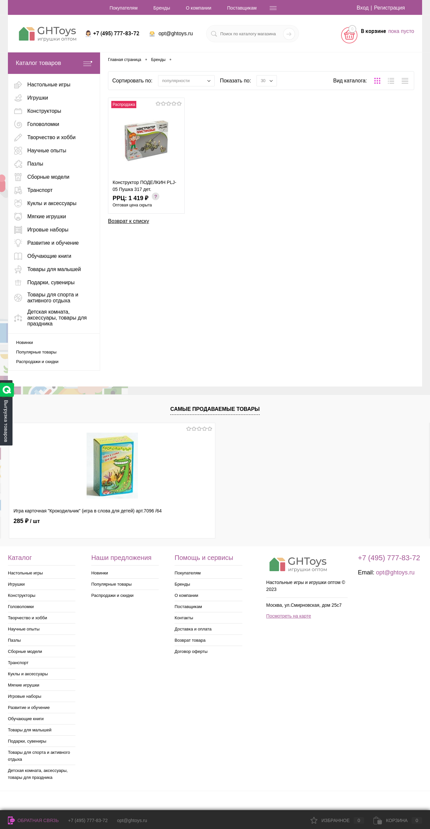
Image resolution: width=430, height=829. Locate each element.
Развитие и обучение (29, 707)
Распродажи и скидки (37, 361)
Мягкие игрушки (23, 685)
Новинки (24, 342)
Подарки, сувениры (27, 741)
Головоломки (21, 606)
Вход (362, 8)
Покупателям (124, 8)
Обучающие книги (25, 718)
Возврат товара (190, 640)
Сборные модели (25, 651)
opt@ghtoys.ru (175, 33)
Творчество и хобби (27, 617)
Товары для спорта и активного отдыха (39, 756)
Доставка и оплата (193, 629)
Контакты (184, 617)
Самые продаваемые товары (215, 409)
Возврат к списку (128, 221)
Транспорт (18, 662)
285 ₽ (26, 521)
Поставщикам (242, 8)
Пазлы (14, 640)
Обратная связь (33, 820)
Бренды (161, 8)
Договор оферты (191, 651)
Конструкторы (21, 595)
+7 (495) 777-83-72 (88, 820)
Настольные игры (25, 572)
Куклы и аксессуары (28, 673)
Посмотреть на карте (288, 616)
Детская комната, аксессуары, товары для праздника (38, 774)
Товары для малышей (29, 729)
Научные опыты (24, 629)
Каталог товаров (54, 63)
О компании (198, 8)
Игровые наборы (24, 696)
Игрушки (16, 584)
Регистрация (389, 8)
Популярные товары (36, 352)
